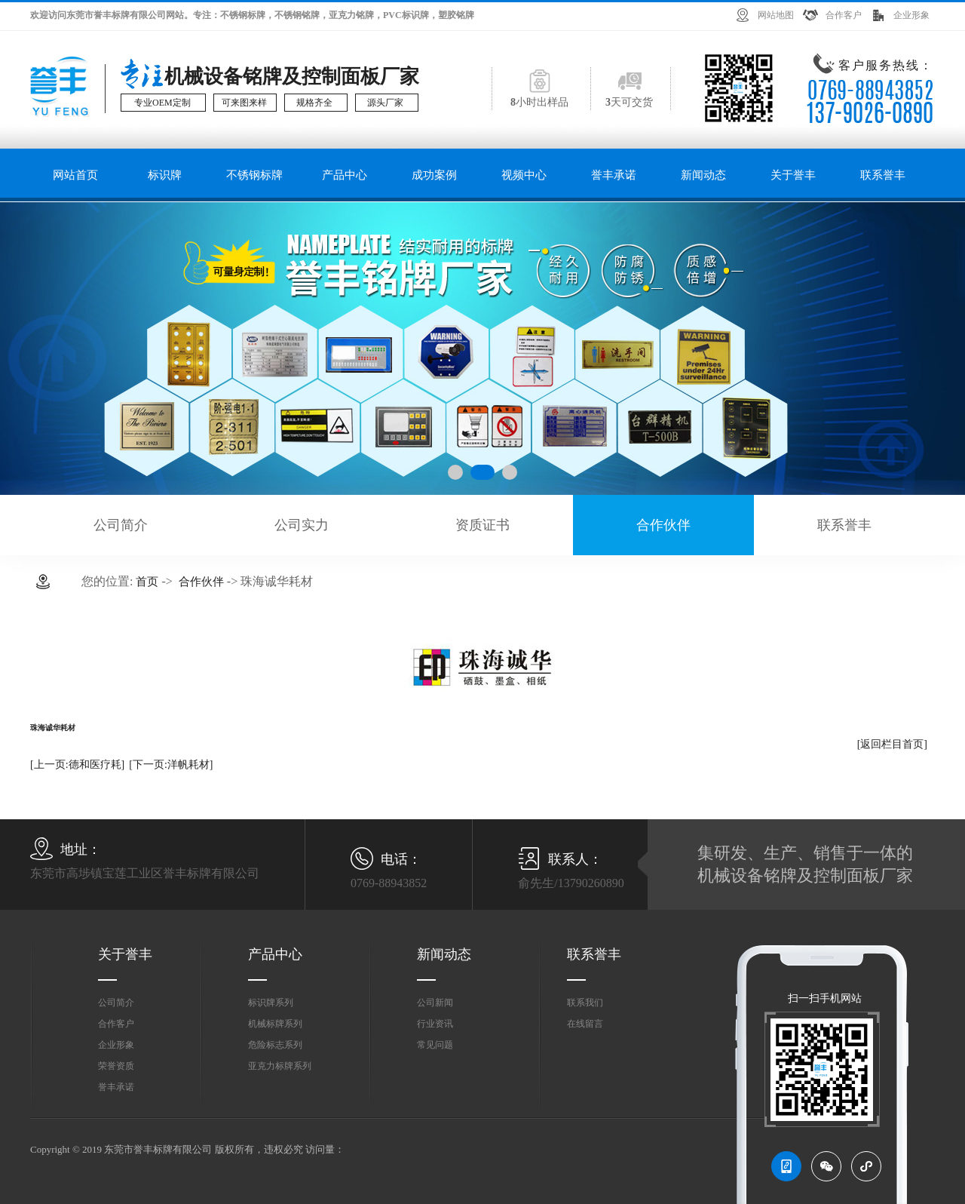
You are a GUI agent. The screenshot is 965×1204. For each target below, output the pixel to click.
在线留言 (585, 1023)
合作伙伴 (663, 525)
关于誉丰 (793, 175)
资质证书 (482, 525)
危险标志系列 (275, 1045)
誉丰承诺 (613, 175)
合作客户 (844, 15)
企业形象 (911, 15)
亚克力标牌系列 (279, 1066)
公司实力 (301, 525)
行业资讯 (435, 1023)
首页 (147, 582)
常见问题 (435, 1045)
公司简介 (120, 525)
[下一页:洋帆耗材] (171, 764)
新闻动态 (703, 175)
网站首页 (75, 175)
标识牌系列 (270, 1002)
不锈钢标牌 (254, 175)
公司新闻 (435, 1002)
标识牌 (165, 175)
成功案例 (434, 175)
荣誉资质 (116, 1066)
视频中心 (524, 175)
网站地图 (776, 15)
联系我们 (585, 1002)
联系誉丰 (882, 175)
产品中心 (344, 175)
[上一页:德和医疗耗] (77, 764)
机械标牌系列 (275, 1023)
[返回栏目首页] (892, 744)
